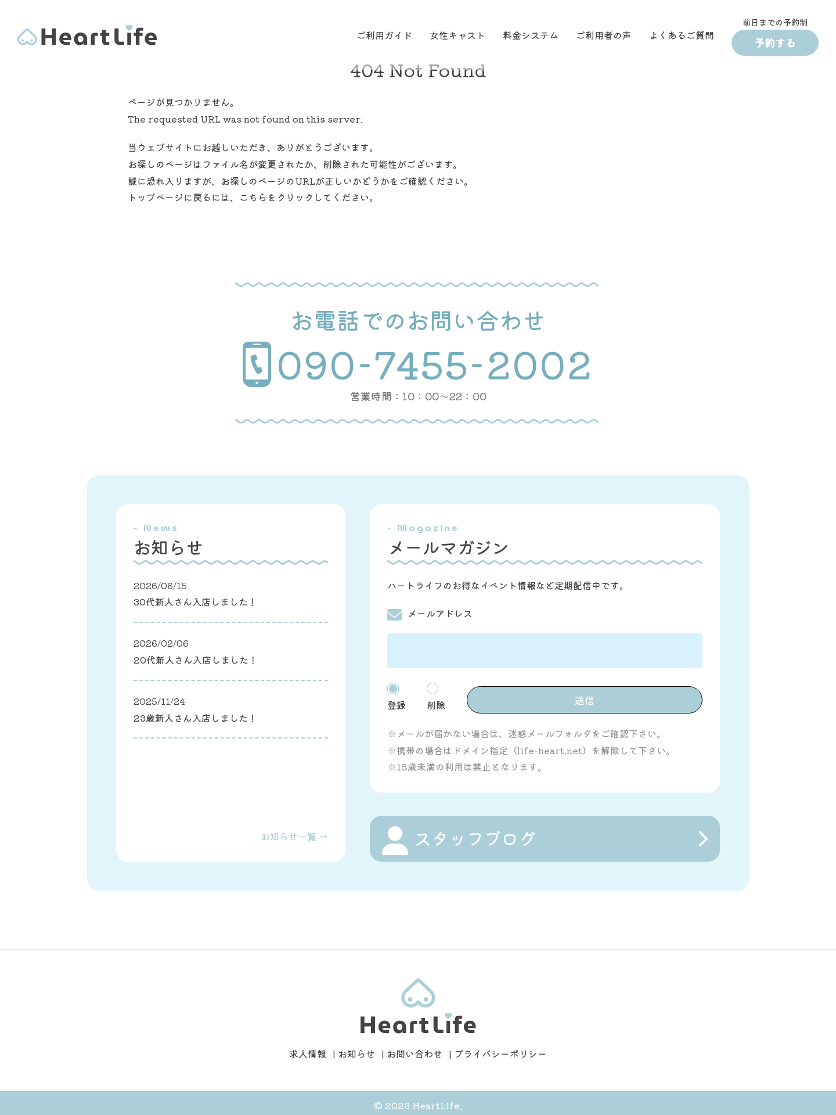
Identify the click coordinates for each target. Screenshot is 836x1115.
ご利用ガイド (384, 35)
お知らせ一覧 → (294, 831)
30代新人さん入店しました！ (195, 601)
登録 (414, 694)
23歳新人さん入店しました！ (195, 718)
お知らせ (356, 1049)
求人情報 (307, 1049)
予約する (775, 42)
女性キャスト (457, 35)
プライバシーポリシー (500, 1049)
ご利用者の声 (604, 35)
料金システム (530, 35)
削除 (467, 694)
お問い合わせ (414, 1049)
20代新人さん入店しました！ (196, 659)
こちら (253, 197)
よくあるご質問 (681, 35)
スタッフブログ (459, 836)
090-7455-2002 (418, 363)
